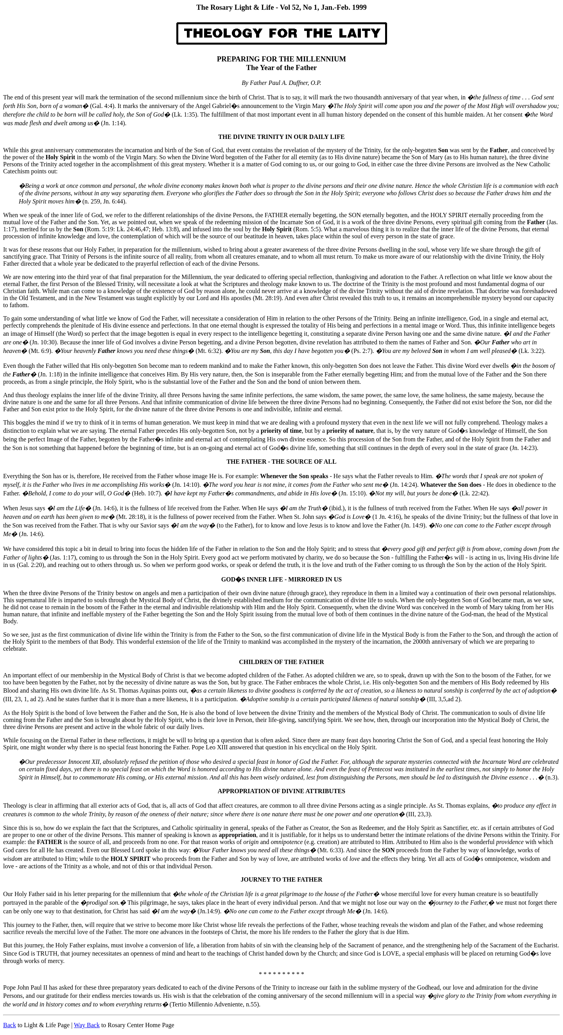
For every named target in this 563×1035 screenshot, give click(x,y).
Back (9, 1025)
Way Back (87, 1025)
